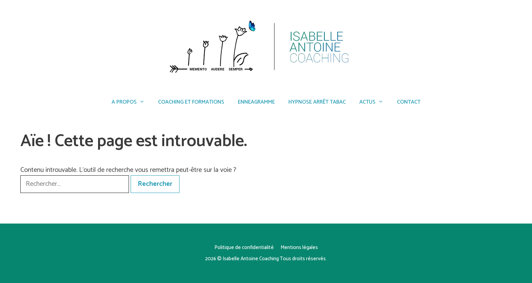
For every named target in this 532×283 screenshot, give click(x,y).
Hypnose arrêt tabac (317, 102)
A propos (131, 102)
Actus (374, 102)
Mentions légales (299, 247)
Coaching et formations (191, 102)
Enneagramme (256, 102)
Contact (408, 102)
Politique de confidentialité (244, 247)
